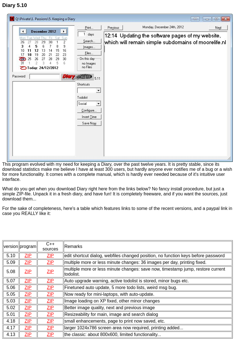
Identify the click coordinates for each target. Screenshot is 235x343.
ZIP (28, 255)
